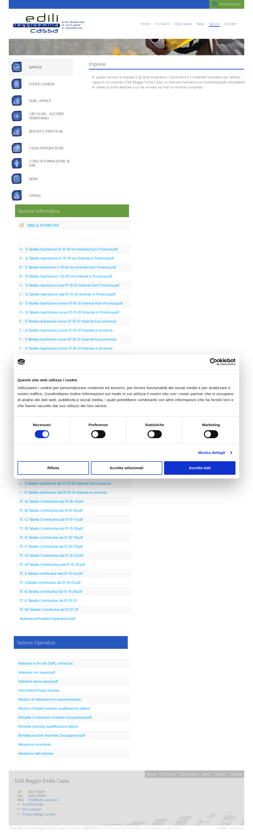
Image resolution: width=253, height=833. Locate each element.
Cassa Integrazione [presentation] (46, 148)
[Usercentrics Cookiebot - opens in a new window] (213, 362)
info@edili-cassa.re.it (43, 799)
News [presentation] (33, 178)
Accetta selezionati (126, 468)
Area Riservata (229, 4)
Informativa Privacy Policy (122, 827)
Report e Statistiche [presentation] (46, 131)
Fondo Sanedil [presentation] (42, 84)
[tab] (41, 67)
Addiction (237, 827)
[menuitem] (145, 23)
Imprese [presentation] (35, 67)
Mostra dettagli (211, 452)
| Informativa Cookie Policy (161, 827)
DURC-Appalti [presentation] (40, 100)
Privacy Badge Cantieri (39, 814)
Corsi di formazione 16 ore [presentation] (49, 163)
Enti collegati (31, 809)
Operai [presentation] (35, 195)
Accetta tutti (200, 468)
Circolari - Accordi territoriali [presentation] (46, 115)
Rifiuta (53, 468)
